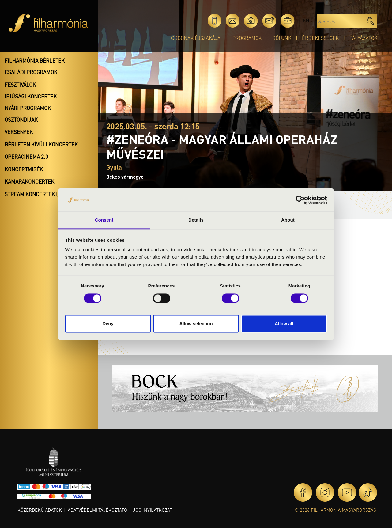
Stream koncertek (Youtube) (43, 194)
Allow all (284, 323)
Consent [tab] (104, 220)
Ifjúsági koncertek (31, 96)
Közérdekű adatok (39, 510)
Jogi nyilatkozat (152, 510)
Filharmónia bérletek (35, 60)
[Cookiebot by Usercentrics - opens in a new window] (300, 199)
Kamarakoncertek (29, 181)
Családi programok (31, 72)
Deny (108, 323)
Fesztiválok (20, 84)
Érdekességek (320, 38)
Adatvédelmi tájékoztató (97, 510)
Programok (247, 38)
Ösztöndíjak (21, 119)
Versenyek (19, 131)
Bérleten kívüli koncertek (41, 144)
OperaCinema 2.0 (26, 156)
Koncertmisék (24, 169)
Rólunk (281, 38)
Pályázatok (363, 38)
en (306, 20)
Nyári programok (28, 107)
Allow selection (196, 323)
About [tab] (288, 220)
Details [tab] (196, 220)
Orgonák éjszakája (196, 38)
